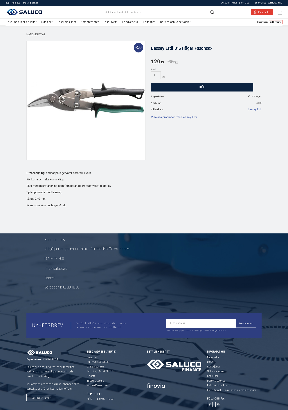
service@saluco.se (97, 385)
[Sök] (212, 12)
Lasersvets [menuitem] (111, 22)
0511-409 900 (54, 258)
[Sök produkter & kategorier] (155, 12)
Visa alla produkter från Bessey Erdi (174, 117)
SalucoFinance (215, 371)
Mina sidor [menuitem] (264, 12)
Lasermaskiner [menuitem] (66, 22)
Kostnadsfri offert (41, 398)
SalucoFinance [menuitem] (229, 3)
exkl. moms (275, 22)
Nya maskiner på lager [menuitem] (22, 22)
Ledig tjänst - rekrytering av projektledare (231, 390)
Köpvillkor (212, 376)
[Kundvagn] (279, 12)
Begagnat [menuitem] (149, 22)
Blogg (210, 362)
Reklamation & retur (219, 385)
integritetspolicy (219, 330)
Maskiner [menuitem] (47, 22)
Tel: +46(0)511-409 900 (100, 371)
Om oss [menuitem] (245, 3)
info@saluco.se (30, 3)
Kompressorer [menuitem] (90, 22)
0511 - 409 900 (13, 3)
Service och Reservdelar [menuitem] (175, 22)
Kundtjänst (213, 367)
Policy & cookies (216, 381)
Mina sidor (213, 357)
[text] (158, 62)
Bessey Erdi (255, 109)
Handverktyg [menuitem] (130, 22)
